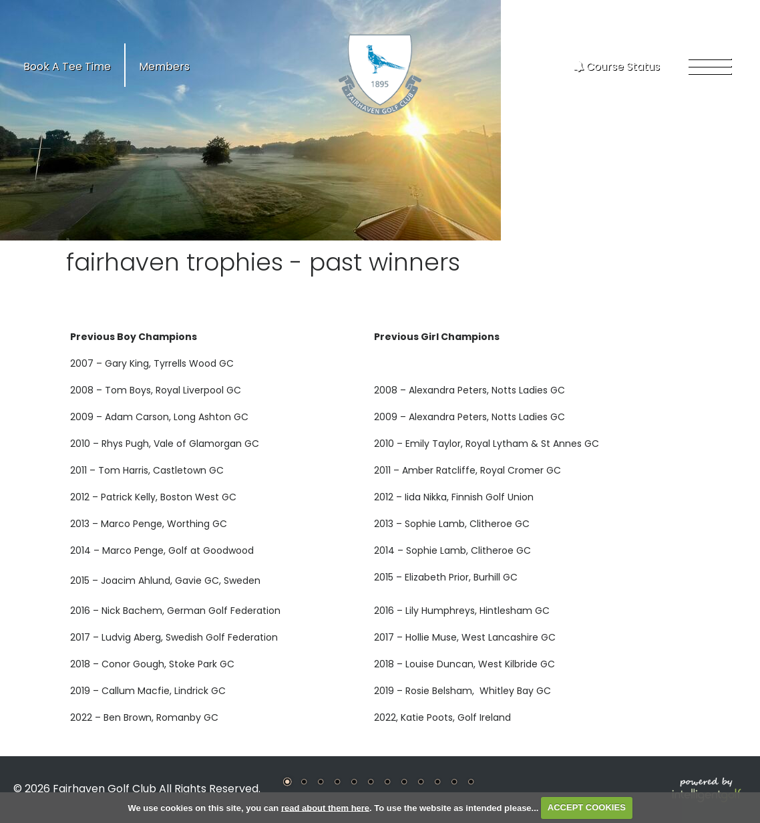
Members (164, 66)
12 (470, 781)
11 (454, 781)
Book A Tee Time (67, 66)
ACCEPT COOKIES (587, 807)
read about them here (325, 807)
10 (437, 781)
